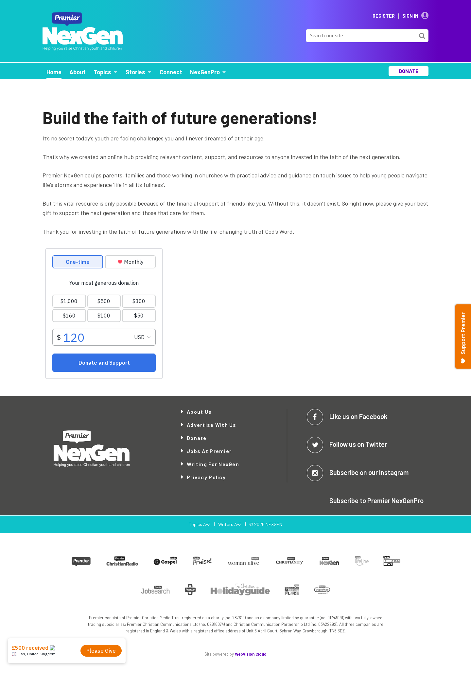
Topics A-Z (200, 524)
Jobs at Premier (209, 451)
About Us (199, 412)
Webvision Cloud (251, 654)
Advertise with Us (211, 425)
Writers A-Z (230, 524)
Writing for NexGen (213, 464)
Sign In (410, 16)
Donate (197, 438)
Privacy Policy (206, 477)
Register (384, 16)
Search (422, 35)
